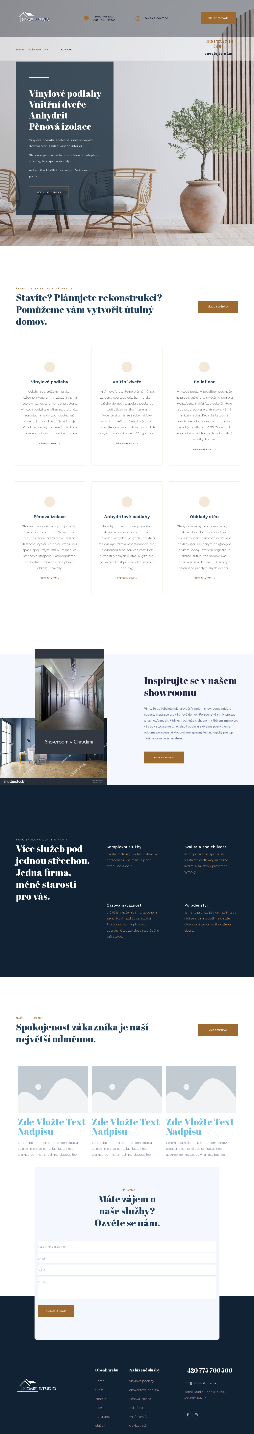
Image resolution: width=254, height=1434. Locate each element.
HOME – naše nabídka (32, 49)
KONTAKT (67, 49)
